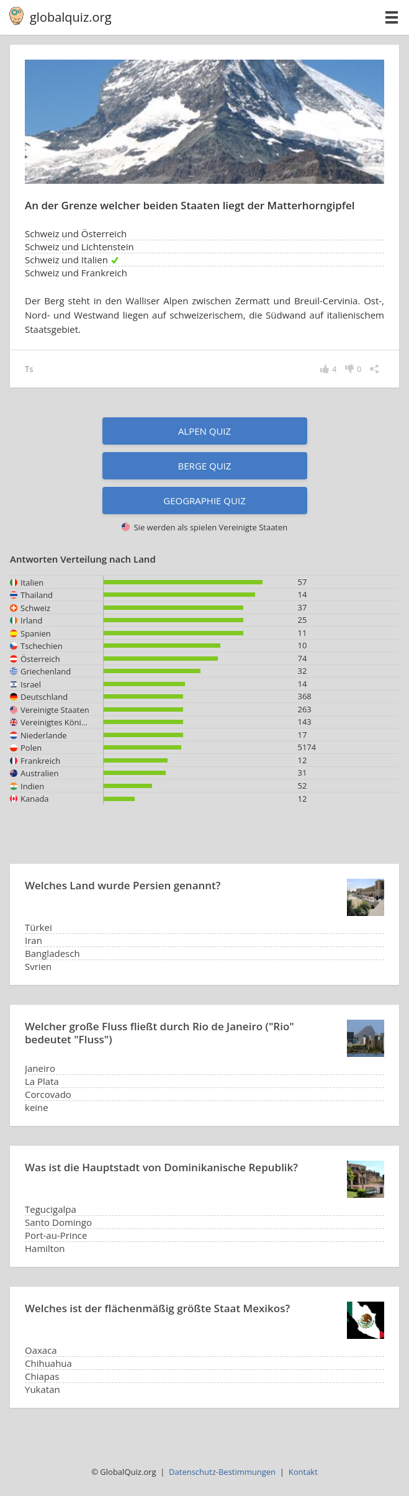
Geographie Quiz (204, 500)
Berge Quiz (204, 466)
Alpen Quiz (204, 431)
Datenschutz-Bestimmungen (222, 1471)
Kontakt (303, 1471)
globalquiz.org (71, 17)
